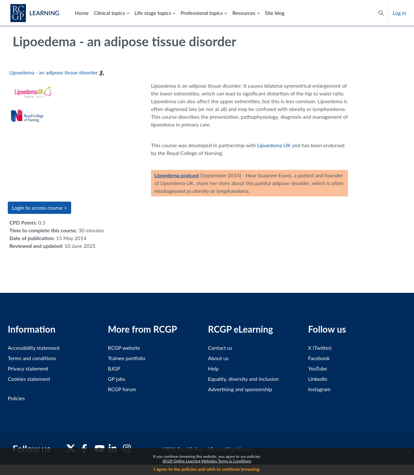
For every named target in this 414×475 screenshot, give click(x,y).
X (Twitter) (320, 348)
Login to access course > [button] (39, 207)
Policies (16, 398)
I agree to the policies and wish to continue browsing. (207, 469)
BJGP (114, 368)
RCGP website (124, 348)
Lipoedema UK (274, 145)
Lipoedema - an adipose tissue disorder (53, 72)
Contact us (220, 348)
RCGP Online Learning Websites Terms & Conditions (207, 460)
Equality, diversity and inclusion (243, 379)
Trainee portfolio (126, 358)
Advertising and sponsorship (240, 389)
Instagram (319, 389)
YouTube (317, 368)
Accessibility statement (34, 348)
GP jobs (116, 379)
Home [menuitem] (82, 13)
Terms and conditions (32, 358)
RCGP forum (122, 389)
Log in (399, 13)
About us (218, 358)
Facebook (319, 358)
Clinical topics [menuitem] (109, 13)
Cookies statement (29, 379)
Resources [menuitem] (243, 13)
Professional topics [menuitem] (201, 13)
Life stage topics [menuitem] (153, 13)
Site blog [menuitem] (275, 13)
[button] (381, 13)
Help (213, 368)
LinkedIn (317, 379)
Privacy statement (28, 368)
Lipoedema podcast (176, 175)
